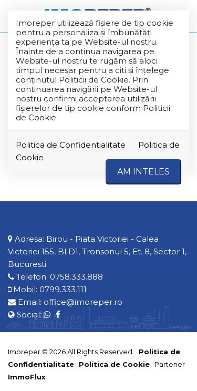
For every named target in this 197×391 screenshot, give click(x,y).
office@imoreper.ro (83, 302)
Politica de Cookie (114, 364)
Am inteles (143, 172)
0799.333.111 (63, 289)
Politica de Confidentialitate (71, 145)
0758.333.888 (76, 277)
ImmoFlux (27, 377)
